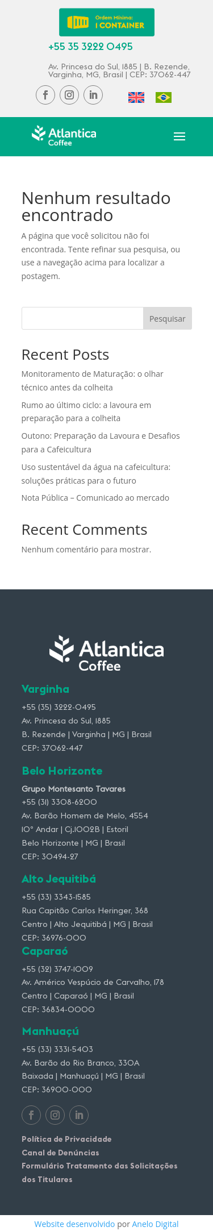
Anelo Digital (155, 1223)
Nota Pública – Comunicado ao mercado (96, 497)
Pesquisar (167, 318)
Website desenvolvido (74, 1223)
